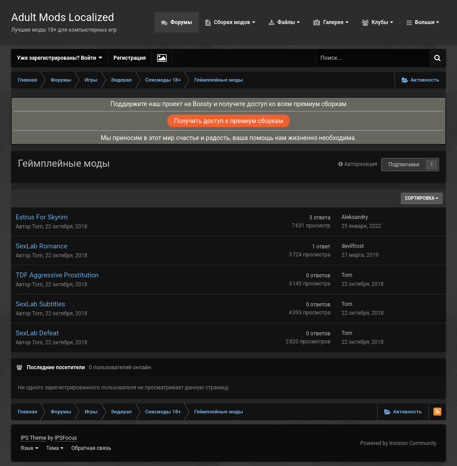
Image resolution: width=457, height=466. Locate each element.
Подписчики (403, 164)
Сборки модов (233, 22)
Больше (426, 22)
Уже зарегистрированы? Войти (59, 57)
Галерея (335, 22)
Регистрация (129, 58)
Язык (29, 448)
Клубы (381, 22)
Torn (37, 226)
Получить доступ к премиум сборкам (228, 120)
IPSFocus (65, 438)
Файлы (288, 22)
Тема (54, 448)
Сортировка (421, 198)
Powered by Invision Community (398, 443)
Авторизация (360, 164)
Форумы (180, 22)
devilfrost (352, 246)
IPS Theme (33, 438)
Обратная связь (91, 448)
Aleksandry (354, 217)
